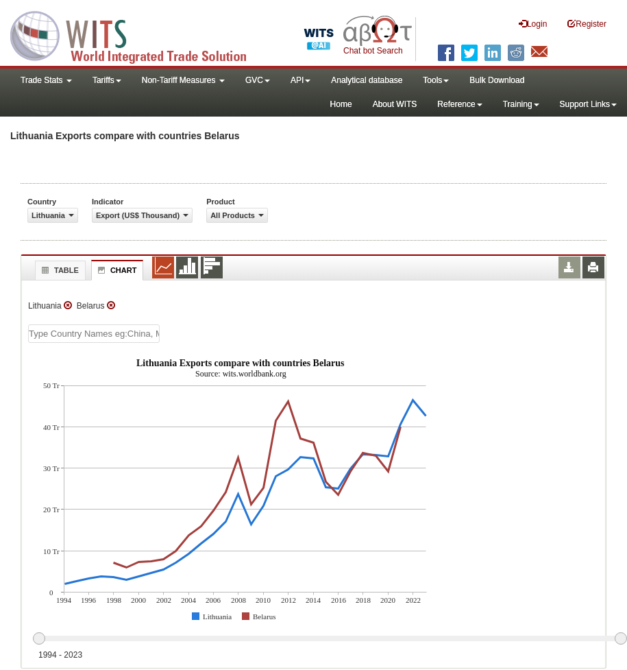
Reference (459, 104)
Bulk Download (496, 80)
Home (341, 104)
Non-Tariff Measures (183, 80)
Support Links (588, 104)
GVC (257, 80)
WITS (137, 34)
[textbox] (94, 333)
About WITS (395, 104)
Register (586, 24)
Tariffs (107, 80)
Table (58, 270)
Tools (436, 80)
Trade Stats (46, 80)
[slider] (329, 639)
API (300, 80)
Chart (116, 270)
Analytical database (366, 80)
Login (533, 24)
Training (521, 104)
